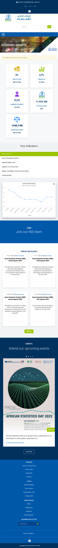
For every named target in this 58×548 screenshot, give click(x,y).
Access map (29, 469)
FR (30, 6)
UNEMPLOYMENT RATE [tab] (8, 162)
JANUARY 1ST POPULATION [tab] (10, 167)
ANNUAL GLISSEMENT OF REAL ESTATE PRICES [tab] (15, 171)
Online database (29, 485)
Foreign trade (29, 496)
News (29, 504)
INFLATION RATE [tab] (6, 154)
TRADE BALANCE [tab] (7, 175)
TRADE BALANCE (17, 130)
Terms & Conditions (28, 533)
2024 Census (29, 488)
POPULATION (42, 106)
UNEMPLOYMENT (17, 104)
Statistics (29, 511)
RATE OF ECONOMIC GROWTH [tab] (10, 158)
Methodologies (29, 515)
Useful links (29, 473)
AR (35, 6)
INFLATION (17, 79)
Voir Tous (29, 451)
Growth (41, 79)
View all (29, 331)
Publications (29, 507)
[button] (54, 58)
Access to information (25, 2)
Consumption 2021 (29, 492)
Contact (37, 2)
